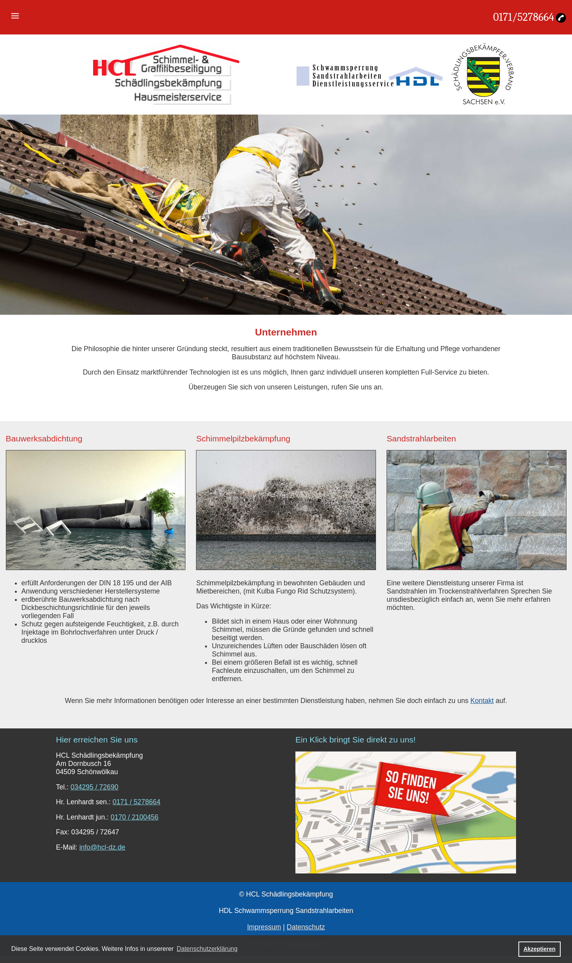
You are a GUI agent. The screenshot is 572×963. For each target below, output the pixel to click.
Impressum (264, 927)
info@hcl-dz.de (102, 847)
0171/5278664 (523, 17)
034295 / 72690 (94, 787)
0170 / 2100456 (134, 817)
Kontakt (482, 701)
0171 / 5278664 (136, 802)
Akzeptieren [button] (539, 949)
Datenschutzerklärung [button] (206, 948)
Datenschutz (306, 927)
